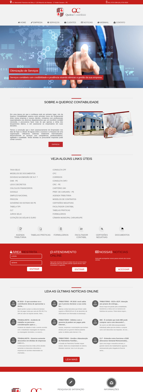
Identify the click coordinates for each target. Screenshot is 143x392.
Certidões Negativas (112, 177)
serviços (53, 22)
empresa (36, 22)
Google (14, 192)
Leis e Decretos (18, 185)
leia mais (71, 333)
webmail (103, 22)
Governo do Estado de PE (84, 177)
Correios (45, 177)
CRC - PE (45, 185)
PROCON (75, 173)
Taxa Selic (15, 170)
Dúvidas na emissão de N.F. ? (24, 177)
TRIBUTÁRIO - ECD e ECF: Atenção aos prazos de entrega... (114, 281)
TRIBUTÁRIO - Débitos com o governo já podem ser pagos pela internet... (73, 300)
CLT (73, 185)
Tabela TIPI (77, 181)
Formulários (108, 188)
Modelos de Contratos (114, 173)
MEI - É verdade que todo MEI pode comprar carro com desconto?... (114, 299)
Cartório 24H (47, 188)
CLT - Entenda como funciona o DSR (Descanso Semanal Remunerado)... (114, 319)
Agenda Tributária (111, 170)
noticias (87, 22)
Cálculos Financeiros (21, 188)
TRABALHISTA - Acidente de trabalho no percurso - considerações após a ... (32, 300)
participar (71, 377)
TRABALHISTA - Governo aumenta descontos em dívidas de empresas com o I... (32, 320)
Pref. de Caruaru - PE (51, 192)
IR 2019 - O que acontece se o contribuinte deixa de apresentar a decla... (32, 282)
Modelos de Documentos (22, 173)
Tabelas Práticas (111, 185)
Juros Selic (77, 188)
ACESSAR (123, 243)
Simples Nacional (80, 170)
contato (119, 22)
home (22, 22)
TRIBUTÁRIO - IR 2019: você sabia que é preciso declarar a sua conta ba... (73, 282)
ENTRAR (79, 243)
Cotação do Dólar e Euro (84, 192)
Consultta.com (82, 390)
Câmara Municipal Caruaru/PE (117, 192)
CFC (42, 173)
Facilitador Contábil (112, 181)
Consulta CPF (47, 170)
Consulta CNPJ (48, 181)
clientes (70, 22)
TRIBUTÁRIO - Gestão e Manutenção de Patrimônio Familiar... (73, 318)
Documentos (122, 209)
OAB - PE (14, 181)
